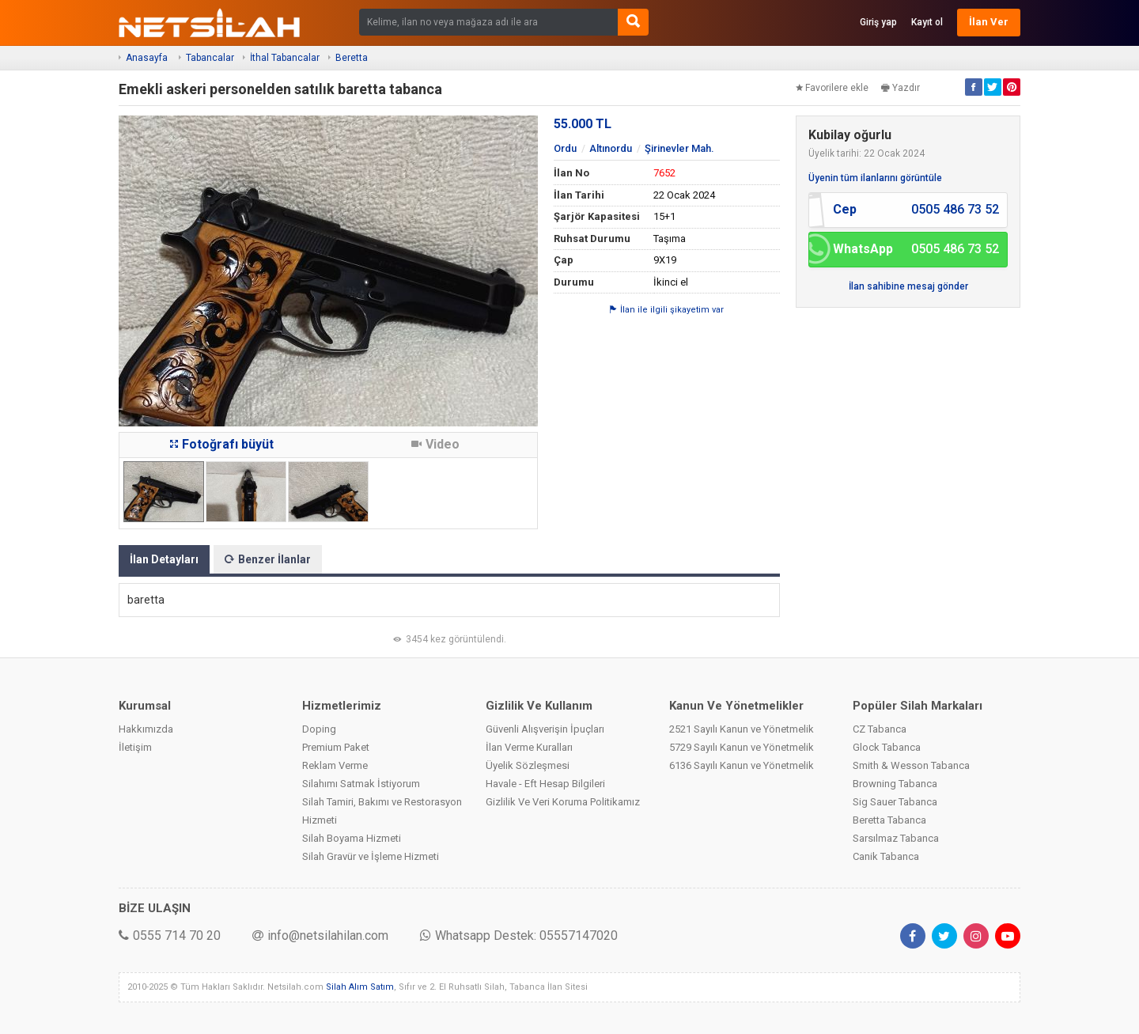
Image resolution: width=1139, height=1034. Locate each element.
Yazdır (900, 87)
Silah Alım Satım (360, 987)
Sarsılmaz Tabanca (896, 838)
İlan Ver (988, 22)
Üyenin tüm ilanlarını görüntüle (875, 178)
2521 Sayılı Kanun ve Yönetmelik (741, 729)
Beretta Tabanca (889, 820)
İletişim (135, 747)
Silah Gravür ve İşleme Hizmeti (370, 856)
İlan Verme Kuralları (529, 747)
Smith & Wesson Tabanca (911, 765)
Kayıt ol (927, 22)
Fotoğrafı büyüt (222, 444)
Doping (319, 729)
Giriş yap (878, 22)
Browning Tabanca (895, 784)
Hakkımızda (146, 729)
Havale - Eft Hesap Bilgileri (545, 784)
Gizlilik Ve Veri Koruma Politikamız (563, 802)
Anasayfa (147, 57)
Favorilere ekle (832, 87)
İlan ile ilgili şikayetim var (667, 310)
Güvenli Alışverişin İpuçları (545, 729)
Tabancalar (210, 57)
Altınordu (610, 148)
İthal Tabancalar (285, 57)
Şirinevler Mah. (679, 148)
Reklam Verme (335, 765)
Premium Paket (335, 747)
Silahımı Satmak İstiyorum (361, 784)
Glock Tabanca (887, 747)
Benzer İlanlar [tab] (268, 559)
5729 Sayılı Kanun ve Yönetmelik (741, 747)
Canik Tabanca (886, 856)
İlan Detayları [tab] (164, 559)
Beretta (351, 57)
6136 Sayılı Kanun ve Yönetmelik (741, 765)
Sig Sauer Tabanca (895, 802)
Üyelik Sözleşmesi (528, 765)
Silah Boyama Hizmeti (351, 838)
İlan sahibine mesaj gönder (908, 286)
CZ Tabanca (879, 729)
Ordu (565, 148)
